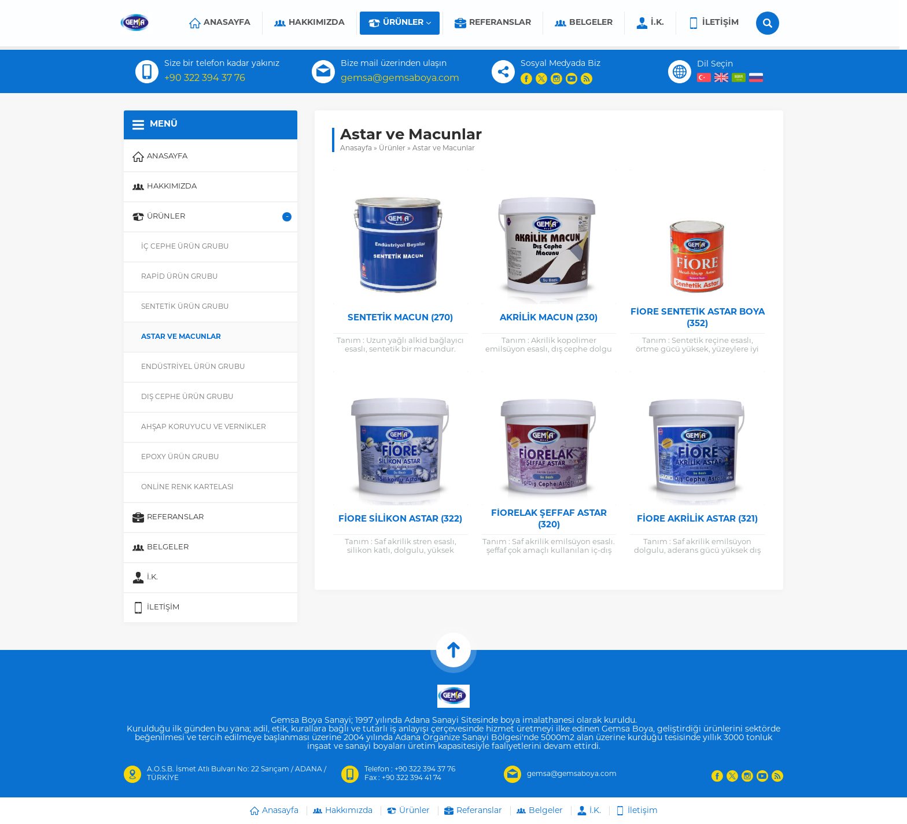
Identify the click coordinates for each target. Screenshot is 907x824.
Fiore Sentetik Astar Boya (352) (698, 318)
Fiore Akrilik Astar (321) (697, 519)
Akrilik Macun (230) (549, 318)
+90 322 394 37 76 (204, 78)
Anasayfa (356, 148)
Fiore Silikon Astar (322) (400, 519)
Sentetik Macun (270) (400, 318)
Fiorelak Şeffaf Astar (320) (549, 519)
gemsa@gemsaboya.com (400, 78)
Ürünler (392, 148)
